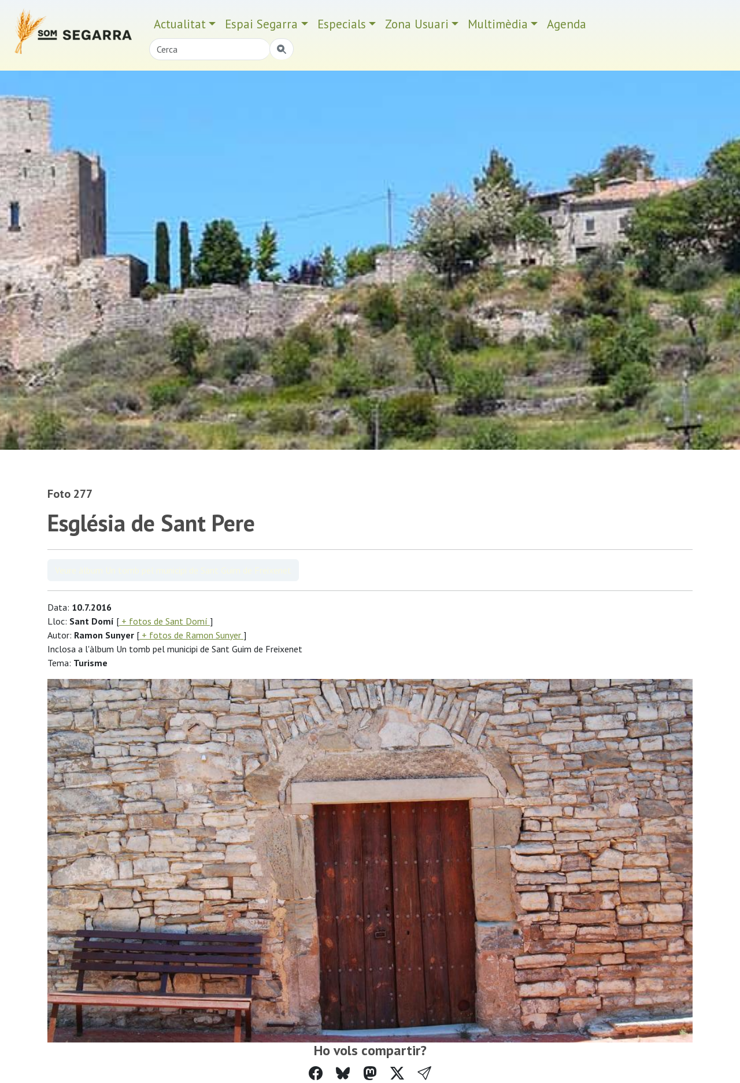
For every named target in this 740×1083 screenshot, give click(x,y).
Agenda (566, 24)
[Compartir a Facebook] (316, 1073)
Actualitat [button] (180, 24)
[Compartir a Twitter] (397, 1073)
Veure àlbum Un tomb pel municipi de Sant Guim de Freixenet (173, 570)
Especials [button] (341, 24)
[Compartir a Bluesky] (343, 1073)
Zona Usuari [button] (417, 24)
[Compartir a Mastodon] (370, 1073)
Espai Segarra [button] (261, 24)
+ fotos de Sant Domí (164, 621)
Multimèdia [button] (498, 24)
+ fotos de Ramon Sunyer (191, 635)
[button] (424, 1073)
